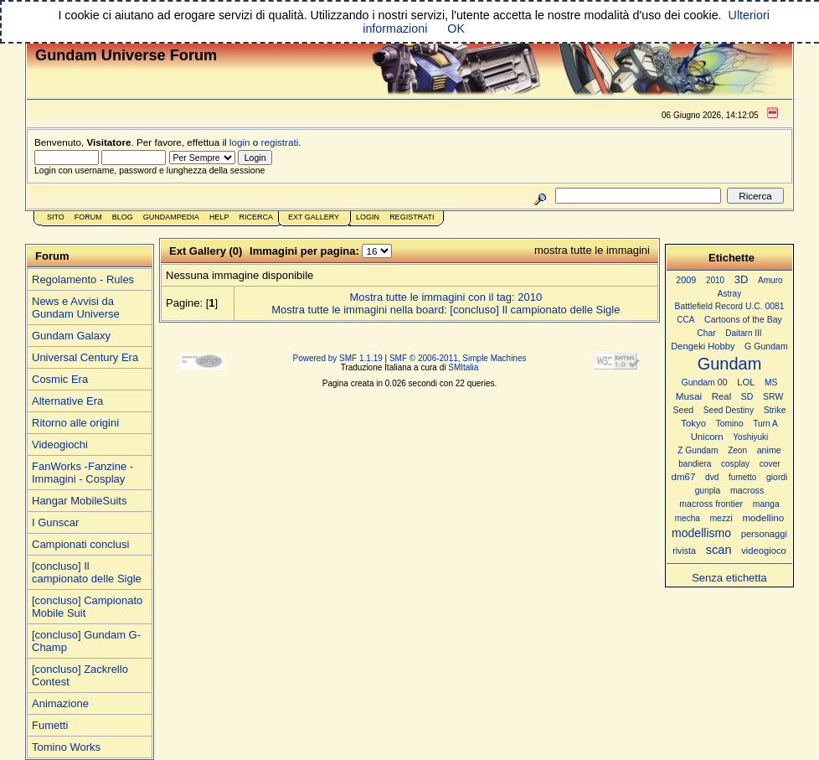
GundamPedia (171, 217)
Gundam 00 (705, 382)
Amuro (770, 280)
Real (721, 396)
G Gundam (766, 346)
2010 (715, 280)
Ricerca (256, 217)
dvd (712, 477)
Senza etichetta (729, 577)
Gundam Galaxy (71, 335)
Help (219, 217)
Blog (122, 217)
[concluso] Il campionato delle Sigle (87, 572)
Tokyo (693, 423)
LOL (746, 382)
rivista (684, 550)
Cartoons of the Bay (743, 319)
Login (367, 217)
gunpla (708, 490)
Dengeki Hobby (702, 346)
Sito (55, 217)
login (239, 142)
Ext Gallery (313, 217)
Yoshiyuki (750, 437)
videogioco (763, 550)
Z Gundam (697, 450)
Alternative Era (67, 401)
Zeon (737, 450)
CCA (685, 319)
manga (766, 504)
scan (719, 549)
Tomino (730, 423)
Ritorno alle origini (75, 422)
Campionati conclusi (80, 544)
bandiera (694, 463)
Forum (88, 217)
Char (706, 333)
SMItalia (463, 367)
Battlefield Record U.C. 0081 (730, 306)
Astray (729, 293)
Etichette (731, 257)
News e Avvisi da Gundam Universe (76, 307)
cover (770, 463)
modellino (763, 517)
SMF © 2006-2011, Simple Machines (458, 358)
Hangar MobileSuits (79, 500)
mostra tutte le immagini (592, 250)
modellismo (701, 533)
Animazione (60, 703)
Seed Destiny (728, 410)
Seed (682, 410)
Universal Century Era (85, 357)
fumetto (742, 477)
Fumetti (50, 725)
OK (456, 28)
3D (741, 279)
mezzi (720, 518)
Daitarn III (743, 333)
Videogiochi (60, 444)
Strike (775, 410)
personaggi (764, 534)
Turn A (765, 423)
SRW (773, 396)
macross (747, 490)
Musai (689, 395)
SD (747, 396)
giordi (776, 477)
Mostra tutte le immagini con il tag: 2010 (445, 297)
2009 (686, 280)
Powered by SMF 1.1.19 (338, 358)
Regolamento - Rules (83, 279)
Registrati (411, 217)
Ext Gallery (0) (205, 251)
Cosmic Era (60, 379)
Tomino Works (66, 747)
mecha (687, 518)
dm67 (684, 477)
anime (769, 450)
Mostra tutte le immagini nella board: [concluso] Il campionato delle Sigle (445, 309)
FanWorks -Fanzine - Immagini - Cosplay (82, 472)
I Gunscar (55, 522)
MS (771, 382)
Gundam (730, 363)
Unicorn (707, 437)
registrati (280, 142)
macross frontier (711, 504)
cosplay (735, 463)
